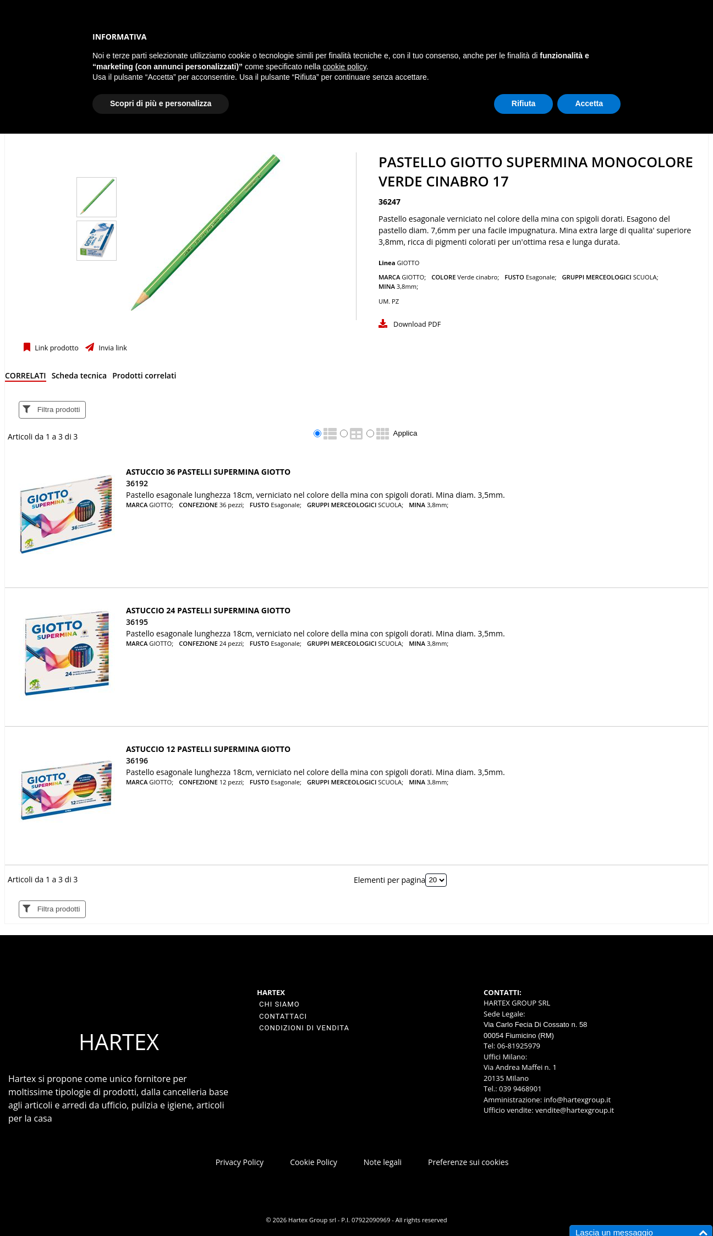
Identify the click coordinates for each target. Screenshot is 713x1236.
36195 (137, 622)
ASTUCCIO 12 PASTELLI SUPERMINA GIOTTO (208, 749)
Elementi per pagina (389, 879)
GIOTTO (408, 263)
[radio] (317, 433)
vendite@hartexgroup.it (574, 1110)
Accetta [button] (589, 103)
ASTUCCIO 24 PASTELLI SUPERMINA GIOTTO (208, 610)
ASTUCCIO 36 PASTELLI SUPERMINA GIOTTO (208, 471)
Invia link (112, 348)
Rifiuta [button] (524, 103)
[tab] (25, 377)
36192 (137, 483)
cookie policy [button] (344, 66)
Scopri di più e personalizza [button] (160, 103)
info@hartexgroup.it (576, 1100)
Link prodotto (56, 348)
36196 (137, 760)
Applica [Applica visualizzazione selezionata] (405, 433)
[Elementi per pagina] (436, 880)
